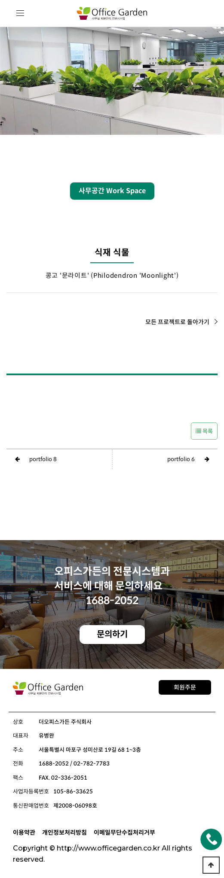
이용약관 (24, 832)
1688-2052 (112, 600)
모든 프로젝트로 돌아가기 (181, 322)
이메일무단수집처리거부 (124, 832)
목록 (204, 431)
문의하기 (112, 634)
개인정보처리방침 (64, 832)
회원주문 (185, 687)
